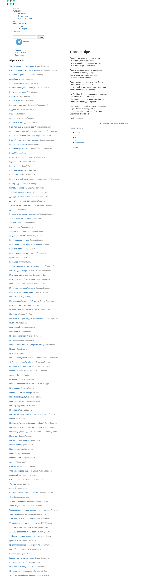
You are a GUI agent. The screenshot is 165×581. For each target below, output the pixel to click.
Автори (15, 21)
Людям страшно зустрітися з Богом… (24, 266)
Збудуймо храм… (16, 223)
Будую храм (14, 109)
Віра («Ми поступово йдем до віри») (24, 140)
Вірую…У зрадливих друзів (20, 157)
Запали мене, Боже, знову (20, 218)
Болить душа (14, 101)
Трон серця (14, 514)
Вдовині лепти (15, 162)
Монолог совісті (15, 305)
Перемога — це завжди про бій (22, 392)
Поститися (13, 436)
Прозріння (13, 449)
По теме (21, 26)
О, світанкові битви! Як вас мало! (23, 366)
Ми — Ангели (14, 297)
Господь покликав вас (18, 188)
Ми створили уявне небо (19, 284)
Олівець (12, 375)
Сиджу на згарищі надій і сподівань (24, 471)
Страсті (12, 488)
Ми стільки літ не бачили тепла (22, 279)
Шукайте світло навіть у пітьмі (21, 558)
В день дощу (14, 118)
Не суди (12, 349)
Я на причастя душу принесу (21, 567)
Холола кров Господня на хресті (22, 532)
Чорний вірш (14, 554)
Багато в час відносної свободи (22, 88)
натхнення (79, 143)
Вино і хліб (13, 175)
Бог (76, 148)
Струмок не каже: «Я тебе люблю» (23, 493)
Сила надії (13, 475)
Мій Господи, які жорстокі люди (22, 271)
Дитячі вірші (23, 16)
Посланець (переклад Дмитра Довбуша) (26, 427)
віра (77, 137)
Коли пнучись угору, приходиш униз (24, 244)
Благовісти (13, 96)
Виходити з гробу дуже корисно (22, 179)
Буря (11, 114)
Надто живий (14, 327)
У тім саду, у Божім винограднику (23, 519)
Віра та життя (20, 52)
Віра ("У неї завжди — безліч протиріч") (25, 131)
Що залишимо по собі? (18, 562)
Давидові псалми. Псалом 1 (21, 192)
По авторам (22, 29)
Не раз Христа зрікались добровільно (25, 345)
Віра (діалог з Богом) (18, 144)
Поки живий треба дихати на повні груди (26, 414)
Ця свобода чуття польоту (20, 549)
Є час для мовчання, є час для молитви (25, 70)
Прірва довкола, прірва (19, 440)
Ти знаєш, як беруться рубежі (21, 501)
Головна (16, 8)
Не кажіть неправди (17, 336)
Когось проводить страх (19, 240)
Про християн (15, 445)
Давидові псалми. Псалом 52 (21, 197)
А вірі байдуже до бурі (18, 79)
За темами (22, 13)
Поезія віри (19, 55)
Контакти (16, 31)
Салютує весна (15, 466)
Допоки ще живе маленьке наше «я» (24, 205)
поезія (77, 132)
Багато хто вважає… (17, 92)
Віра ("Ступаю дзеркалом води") (22, 127)
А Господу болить (16, 83)
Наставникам (14, 332)
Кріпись (12, 258)
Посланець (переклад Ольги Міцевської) (26, 432)
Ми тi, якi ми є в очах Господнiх (22, 288)
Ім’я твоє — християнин (19, 75)
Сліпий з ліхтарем (16, 480)
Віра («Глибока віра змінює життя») (24, 136)
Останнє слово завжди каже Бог (22, 384)
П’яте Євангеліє (15, 458)
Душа (11, 210)
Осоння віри (14, 379)
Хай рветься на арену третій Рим (23, 527)
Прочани (13, 453)
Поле (11, 419)
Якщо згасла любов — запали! (22, 575)
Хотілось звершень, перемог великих (24, 536)
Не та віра (13, 353)
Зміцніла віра (14, 227)
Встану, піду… (15, 183)
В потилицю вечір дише (19, 123)
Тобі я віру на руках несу (19, 506)
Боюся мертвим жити (18, 105)
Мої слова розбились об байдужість (24, 301)
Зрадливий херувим (17, 236)
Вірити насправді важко (19, 149)
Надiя (11, 323)
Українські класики (25, 19)
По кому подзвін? (16, 406)
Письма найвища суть (18, 397)
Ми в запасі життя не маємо (21, 275)
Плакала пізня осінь (17, 401)
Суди (11, 497)
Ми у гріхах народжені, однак (21, 292)
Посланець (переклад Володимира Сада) (26, 423)
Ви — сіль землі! (16, 170)
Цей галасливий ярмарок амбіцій (23, 545)
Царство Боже (15, 541)
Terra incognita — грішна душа (21, 66)
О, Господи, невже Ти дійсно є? (22, 362)
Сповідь (12, 484)
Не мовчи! (13, 340)
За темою (18, 50)
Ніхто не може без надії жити (21, 310)
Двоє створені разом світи (20, 201)
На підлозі (13, 314)
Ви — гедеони (15, 166)
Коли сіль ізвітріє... (17, 249)
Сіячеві (12, 462)
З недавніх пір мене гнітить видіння (24, 214)
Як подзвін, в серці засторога (21, 571)
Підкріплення (14, 388)
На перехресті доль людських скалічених (26, 318)
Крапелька (13, 262)
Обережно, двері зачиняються (21, 371)
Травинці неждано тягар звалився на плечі (27, 510)
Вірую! (12, 153)
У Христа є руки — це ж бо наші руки (24, 523)
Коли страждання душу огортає (22, 253)
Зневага (12, 231)
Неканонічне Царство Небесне (22, 358)
